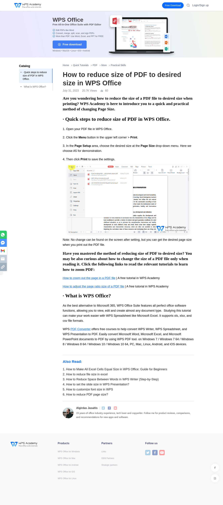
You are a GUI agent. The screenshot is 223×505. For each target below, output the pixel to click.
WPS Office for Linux (67, 478)
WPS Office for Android (68, 465)
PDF (95, 65)
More (104, 65)
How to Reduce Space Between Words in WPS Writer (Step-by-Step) (111, 379)
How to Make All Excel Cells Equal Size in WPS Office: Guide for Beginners (115, 369)
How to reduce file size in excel (85, 374)
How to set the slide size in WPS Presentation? (96, 384)
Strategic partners (109, 465)
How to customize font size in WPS (88, 389)
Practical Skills (118, 65)
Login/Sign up (200, 5)
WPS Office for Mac (66, 458)
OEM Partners (107, 458)
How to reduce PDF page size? (85, 394)
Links (103, 451)
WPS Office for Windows (69, 451)
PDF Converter (80, 329)
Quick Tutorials (81, 65)
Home (66, 65)
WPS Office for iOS (66, 472)
